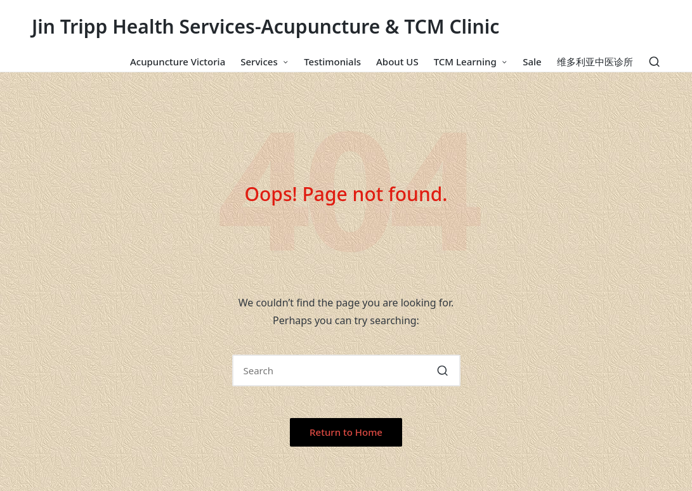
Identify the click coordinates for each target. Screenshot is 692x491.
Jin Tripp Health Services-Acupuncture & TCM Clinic (265, 26)
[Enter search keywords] (346, 370)
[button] (443, 370)
